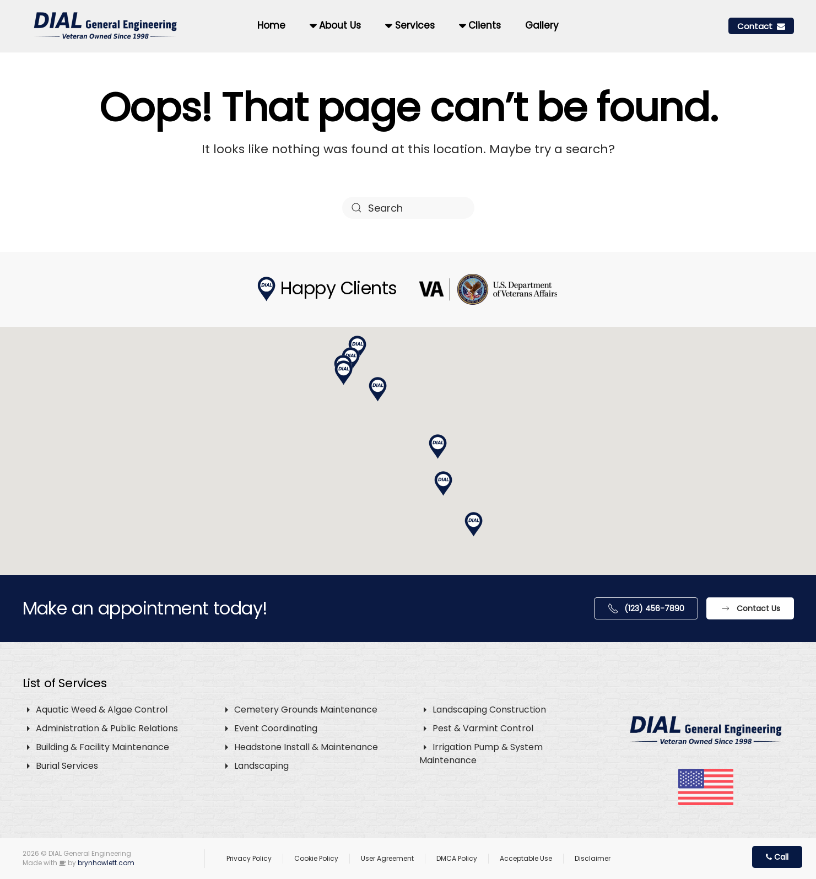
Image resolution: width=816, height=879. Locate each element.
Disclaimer (592, 858)
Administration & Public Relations (107, 728)
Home (271, 25)
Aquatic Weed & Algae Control (101, 709)
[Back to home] (107, 26)
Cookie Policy (316, 858)
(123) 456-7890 (646, 608)
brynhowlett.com (106, 862)
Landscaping (261, 765)
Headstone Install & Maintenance (306, 747)
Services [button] (409, 25)
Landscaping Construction (489, 709)
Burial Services (67, 765)
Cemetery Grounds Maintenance (305, 709)
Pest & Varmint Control (483, 728)
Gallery (542, 25)
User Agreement (387, 858)
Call (777, 856)
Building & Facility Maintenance (102, 747)
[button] (438, 447)
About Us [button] (335, 25)
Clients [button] (480, 25)
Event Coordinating (275, 728)
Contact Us (750, 608)
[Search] (408, 208)
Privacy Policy (249, 858)
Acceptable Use (526, 858)
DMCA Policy (456, 858)
